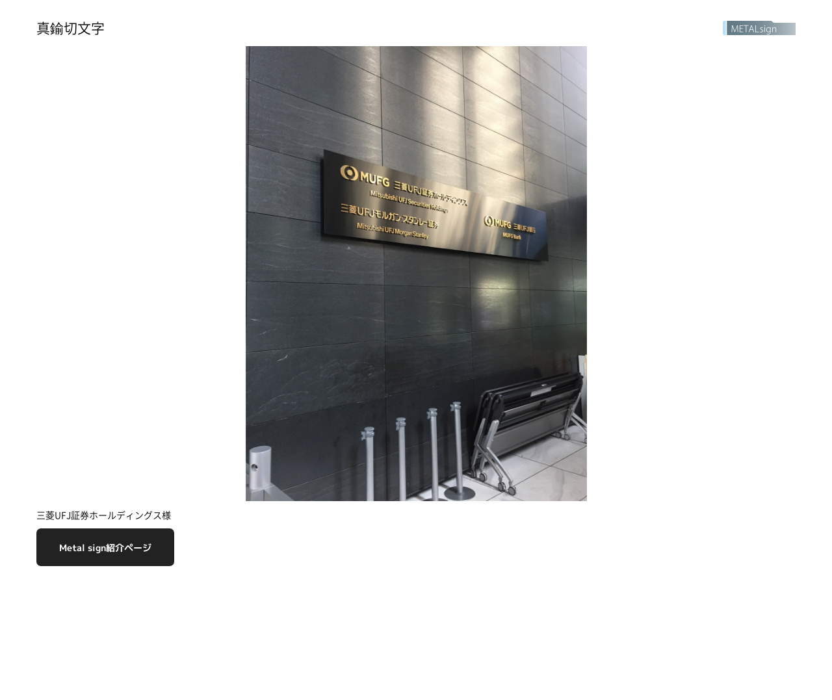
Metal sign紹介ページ (105, 547)
